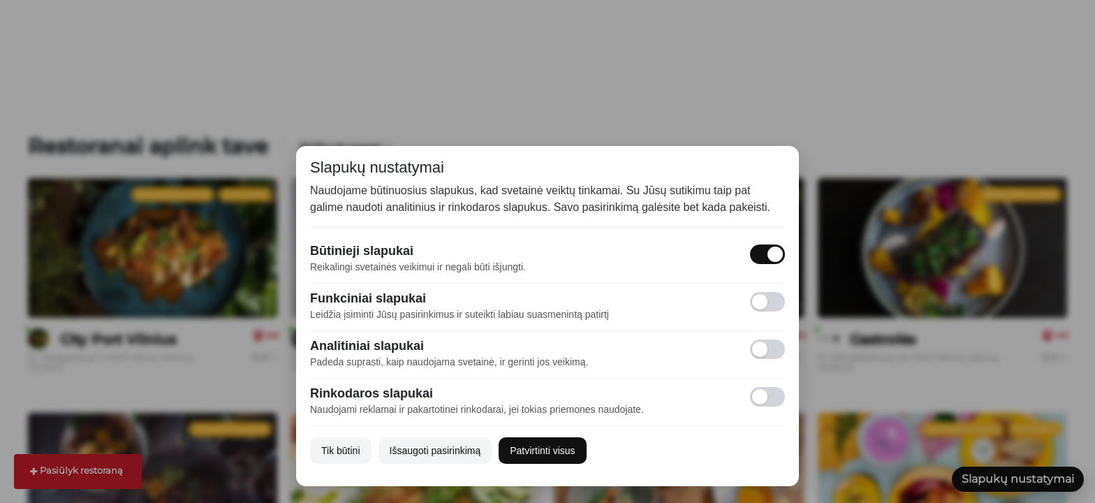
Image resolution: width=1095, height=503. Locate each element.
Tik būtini (340, 450)
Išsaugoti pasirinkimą (435, 450)
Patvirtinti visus (542, 450)
